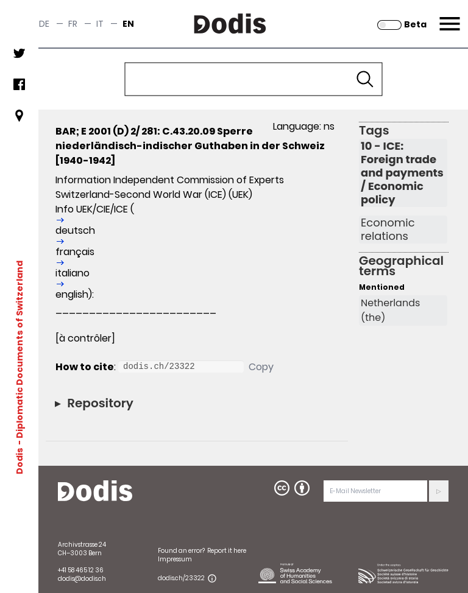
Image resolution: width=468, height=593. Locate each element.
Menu (448, 16)
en (128, 24)
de (44, 24)
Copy (261, 367)
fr (72, 24)
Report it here (226, 550)
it (100, 24)
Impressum (175, 559)
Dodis (19, 460)
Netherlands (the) (390, 310)
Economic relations (388, 230)
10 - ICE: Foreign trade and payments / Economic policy (402, 173)
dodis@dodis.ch (82, 578)
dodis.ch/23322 (181, 578)
